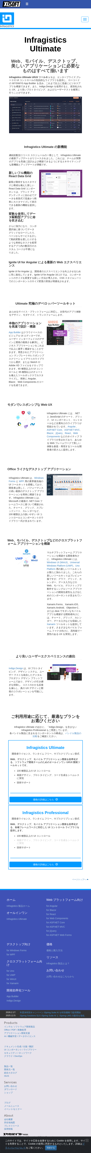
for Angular (52, 906)
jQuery (59, 433)
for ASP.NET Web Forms (59, 935)
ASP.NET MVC (72, 430)
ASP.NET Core (54, 430)
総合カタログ (10, 1073)
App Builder (15, 332)
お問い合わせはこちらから (60, 976)
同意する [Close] (51, 1148)
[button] (27, 4)
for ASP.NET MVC (55, 926)
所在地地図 (9, 1122)
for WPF (11, 954)
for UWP (11, 975)
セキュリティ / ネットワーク (18, 1053)
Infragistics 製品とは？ (58, 963)
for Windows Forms (17, 950)
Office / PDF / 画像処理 (15, 1030)
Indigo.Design (16, 668)
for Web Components (57, 918)
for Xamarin (12, 983)
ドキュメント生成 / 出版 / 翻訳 (19, 1046)
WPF (21, 481)
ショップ (8, 1092)
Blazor (50, 433)
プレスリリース (11, 1126)
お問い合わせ (10, 1086)
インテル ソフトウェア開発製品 (19, 1026)
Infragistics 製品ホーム (18, 906)
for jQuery (51, 931)
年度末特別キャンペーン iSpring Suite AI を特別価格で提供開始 (50, 1012)
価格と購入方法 (54, 950)
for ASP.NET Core (55, 922)
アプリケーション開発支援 (17, 1033)
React (68, 433)
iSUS (6, 1076)
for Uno (10, 971)
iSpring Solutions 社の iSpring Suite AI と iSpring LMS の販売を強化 (52, 1015)
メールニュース (11, 1106)
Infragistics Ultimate (17, 919)
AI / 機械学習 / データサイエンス (20, 1036)
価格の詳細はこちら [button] (45, 799)
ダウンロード (10, 1089)
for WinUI (11, 979)
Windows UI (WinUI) (57, 562)
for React (51, 914)
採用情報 (8, 1129)
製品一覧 (8, 1066)
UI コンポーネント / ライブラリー (20, 1049)
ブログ (7, 1102)
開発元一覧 (9, 1069)
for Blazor (51, 910)
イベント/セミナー (13, 1109)
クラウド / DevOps (13, 1056)
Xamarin (51, 624)
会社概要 (8, 1119)
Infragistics (7, 19)
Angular (72, 426)
